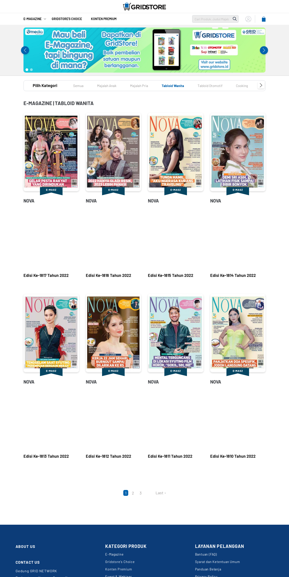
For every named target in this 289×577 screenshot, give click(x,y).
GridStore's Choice (67, 19)
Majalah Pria (146, 85)
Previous (25, 50)
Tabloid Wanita (183, 85)
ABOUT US (27, 546)
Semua (79, 85)
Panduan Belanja (209, 573)
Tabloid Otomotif (226, 85)
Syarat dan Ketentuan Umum (220, 564)
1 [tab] (27, 69)
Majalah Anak (110, 85)
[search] (211, 19)
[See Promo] (144, 50)
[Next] (149, 493)
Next (264, 50)
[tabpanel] (144, 50)
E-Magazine (32, 19)
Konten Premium (104, 19)
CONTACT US (30, 562)
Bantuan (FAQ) (207, 555)
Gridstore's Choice (121, 564)
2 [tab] (31, 69)
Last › (161, 492)
